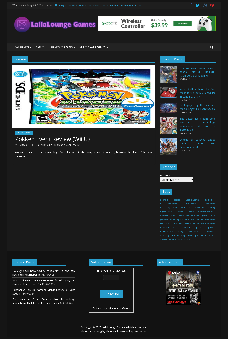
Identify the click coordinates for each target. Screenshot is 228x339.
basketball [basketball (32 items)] (210, 200)
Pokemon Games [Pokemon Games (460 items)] (168, 227)
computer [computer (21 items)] (186, 207)
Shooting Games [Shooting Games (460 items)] (184, 235)
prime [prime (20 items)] (199, 227)
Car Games (22, 47)
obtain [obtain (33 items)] (188, 223)
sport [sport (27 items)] (197, 235)
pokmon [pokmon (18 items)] (186, 227)
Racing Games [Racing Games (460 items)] (193, 231)
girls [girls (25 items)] (213, 215)
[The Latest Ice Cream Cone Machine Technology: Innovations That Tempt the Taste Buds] (168, 127)
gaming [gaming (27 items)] (205, 215)
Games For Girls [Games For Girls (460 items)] (167, 215)
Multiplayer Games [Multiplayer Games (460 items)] (206, 220)
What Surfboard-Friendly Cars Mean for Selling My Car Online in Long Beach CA (198, 92)
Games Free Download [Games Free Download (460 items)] (188, 215)
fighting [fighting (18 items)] (211, 207)
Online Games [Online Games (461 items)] (208, 223)
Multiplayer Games (92, 47)
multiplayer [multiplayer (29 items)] (189, 220)
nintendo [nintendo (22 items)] (178, 223)
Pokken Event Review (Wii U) (52, 139)
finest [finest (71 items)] (180, 212)
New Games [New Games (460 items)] (165, 223)
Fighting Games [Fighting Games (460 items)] (167, 212)
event (60, 144)
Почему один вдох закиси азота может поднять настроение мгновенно (98, 5)
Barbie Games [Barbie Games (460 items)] (192, 200)
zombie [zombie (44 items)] (172, 239)
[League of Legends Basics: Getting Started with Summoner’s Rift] (168, 148)
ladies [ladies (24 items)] (172, 220)
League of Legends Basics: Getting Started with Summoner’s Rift (198, 143)
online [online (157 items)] (196, 223)
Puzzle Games (24, 132)
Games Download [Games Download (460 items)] (206, 212)
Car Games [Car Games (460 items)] (209, 204)
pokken (67, 144)
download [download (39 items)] (199, 207)
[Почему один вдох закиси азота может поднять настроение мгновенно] (168, 76)
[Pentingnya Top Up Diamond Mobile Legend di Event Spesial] (168, 109)
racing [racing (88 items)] (180, 231)
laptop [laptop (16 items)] (180, 220)
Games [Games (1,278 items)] (191, 212)
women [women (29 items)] (163, 239)
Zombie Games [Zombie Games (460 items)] (185, 239)
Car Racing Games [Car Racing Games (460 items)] (168, 207)
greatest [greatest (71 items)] (164, 220)
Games (40, 47)
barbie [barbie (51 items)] (177, 200)
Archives (165, 175)
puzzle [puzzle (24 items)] (211, 227)
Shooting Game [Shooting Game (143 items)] (167, 235)
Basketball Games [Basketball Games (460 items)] (168, 204)
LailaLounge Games (118, 308)
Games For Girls (62, 47)
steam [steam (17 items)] (204, 235)
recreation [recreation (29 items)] (209, 231)
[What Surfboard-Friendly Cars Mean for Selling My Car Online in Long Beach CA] (168, 94)
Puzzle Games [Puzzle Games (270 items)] (166, 231)
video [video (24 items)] (212, 235)
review (76, 144)
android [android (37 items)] (164, 200)
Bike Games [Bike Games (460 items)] (190, 204)
